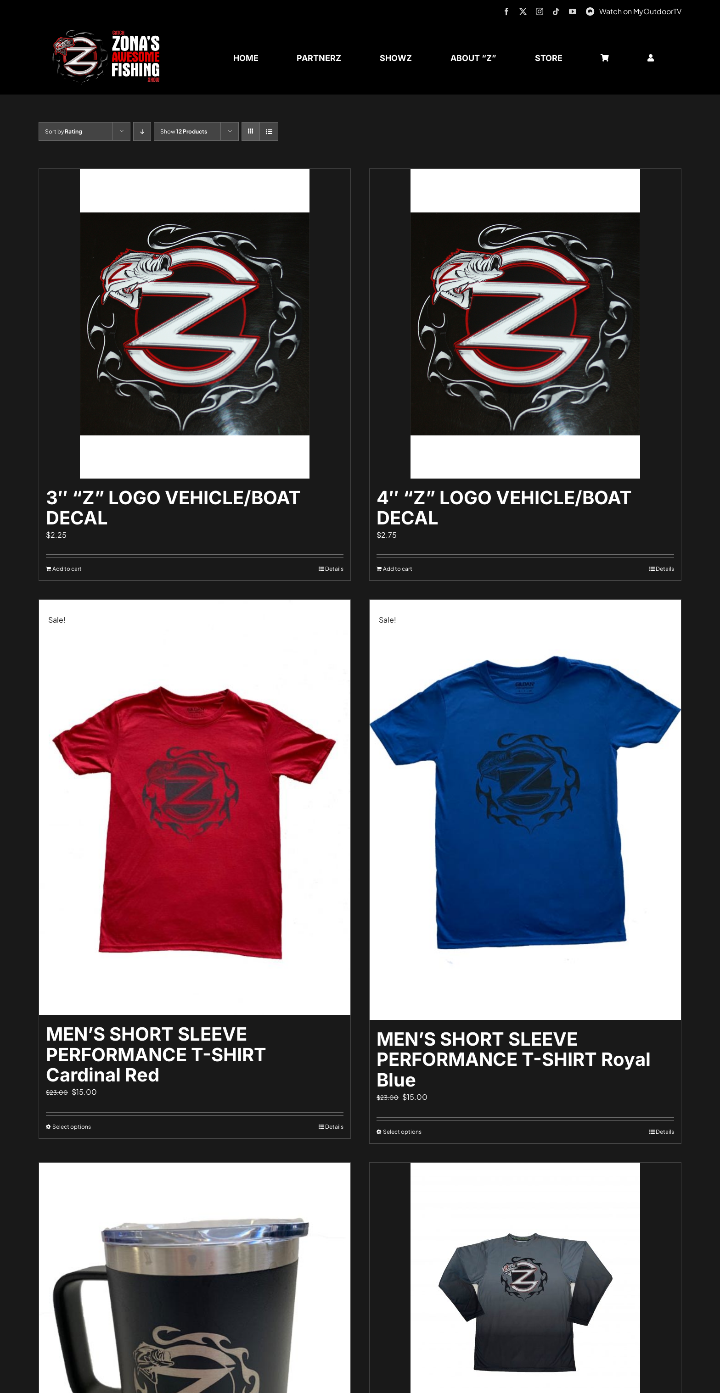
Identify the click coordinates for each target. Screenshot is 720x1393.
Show (183, 131)
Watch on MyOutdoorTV (640, 11)
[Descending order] (142, 131)
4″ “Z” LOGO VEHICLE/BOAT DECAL (504, 507)
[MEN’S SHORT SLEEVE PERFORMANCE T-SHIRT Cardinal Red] (194, 807)
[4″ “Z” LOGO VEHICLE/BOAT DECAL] (525, 324)
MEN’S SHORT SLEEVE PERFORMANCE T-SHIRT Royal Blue (514, 1060)
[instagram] (539, 11)
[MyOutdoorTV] (590, 10)
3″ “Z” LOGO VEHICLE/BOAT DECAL (173, 507)
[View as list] (269, 131)
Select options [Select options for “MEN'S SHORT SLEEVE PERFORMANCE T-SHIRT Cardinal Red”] (71, 1126)
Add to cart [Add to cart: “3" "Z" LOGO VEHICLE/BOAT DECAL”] (67, 568)
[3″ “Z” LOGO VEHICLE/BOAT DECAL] (194, 324)
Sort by (63, 131)
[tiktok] (556, 11)
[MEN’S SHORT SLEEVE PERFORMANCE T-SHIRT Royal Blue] (525, 810)
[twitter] (523, 11)
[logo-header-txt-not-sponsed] (109, 33)
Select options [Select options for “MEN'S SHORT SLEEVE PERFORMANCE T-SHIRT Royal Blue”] (402, 1131)
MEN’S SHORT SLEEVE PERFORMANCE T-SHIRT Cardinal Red (156, 1055)
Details (334, 568)
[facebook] (506, 11)
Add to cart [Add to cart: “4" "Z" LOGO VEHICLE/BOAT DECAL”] (397, 568)
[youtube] (572, 11)
